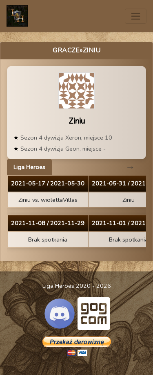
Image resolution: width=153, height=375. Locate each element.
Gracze (66, 50)
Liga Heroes (29, 167)
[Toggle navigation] (135, 16)
